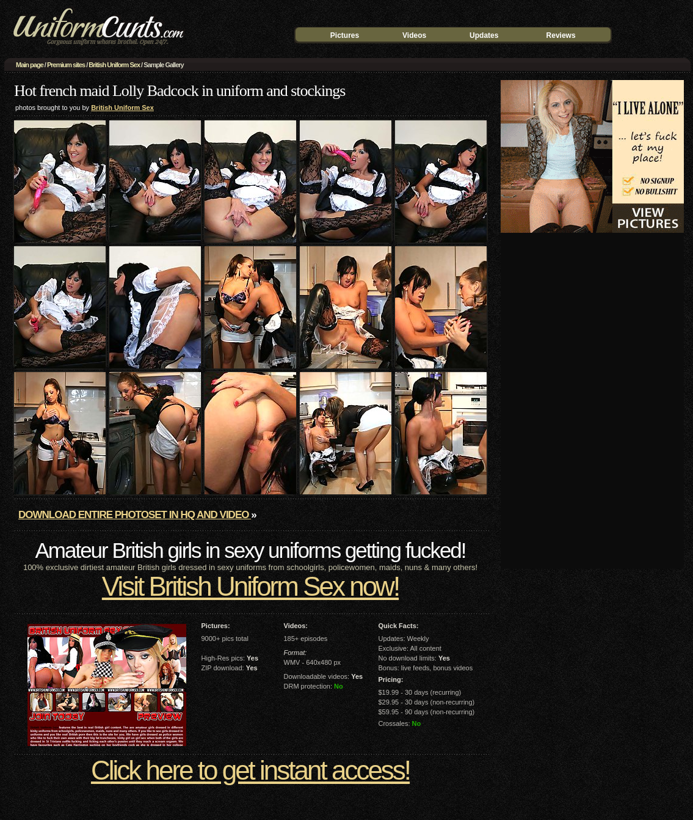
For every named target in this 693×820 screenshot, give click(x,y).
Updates (484, 35)
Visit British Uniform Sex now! (250, 586)
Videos (414, 35)
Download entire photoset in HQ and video (134, 515)
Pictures (344, 35)
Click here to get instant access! (250, 770)
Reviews (561, 35)
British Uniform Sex (114, 64)
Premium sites (66, 64)
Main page (29, 64)
